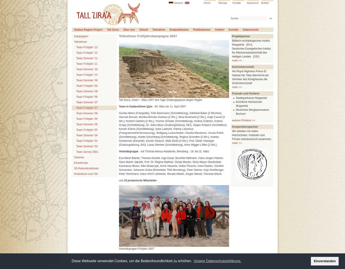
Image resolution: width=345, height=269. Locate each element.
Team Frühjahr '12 (86, 52)
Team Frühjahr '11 (86, 63)
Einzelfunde (81, 162)
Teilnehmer (80, 41)
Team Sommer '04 (87, 135)
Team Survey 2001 (87, 151)
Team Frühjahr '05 (86, 129)
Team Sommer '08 (87, 91)
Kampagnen (81, 36)
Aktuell (143, 29)
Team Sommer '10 (87, 69)
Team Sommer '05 (87, 124)
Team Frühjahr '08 (86, 96)
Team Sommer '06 (87, 113)
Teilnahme (158, 29)
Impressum (253, 3)
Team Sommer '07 (87, 102)
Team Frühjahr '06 (86, 118)
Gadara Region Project (88, 29)
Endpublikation (179, 29)
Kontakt (237, 3)
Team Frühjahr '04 (86, 140)
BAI (249, 44)
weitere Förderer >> (243, 120)
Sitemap (222, 3)
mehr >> (237, 60)
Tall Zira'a (113, 29)
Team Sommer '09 (87, 80)
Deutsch (178, 3)
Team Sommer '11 (87, 58)
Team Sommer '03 (87, 146)
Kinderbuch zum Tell (86, 173)
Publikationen (202, 29)
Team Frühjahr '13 (86, 47)
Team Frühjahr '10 (86, 74)
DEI (256, 56)
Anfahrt (265, 3)
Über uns (129, 29)
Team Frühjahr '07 (86, 107)
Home (207, 3)
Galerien (79, 157)
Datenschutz (251, 29)
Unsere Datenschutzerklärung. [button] (217, 261)
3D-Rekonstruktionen (86, 168)
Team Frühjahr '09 (86, 85)
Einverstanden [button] (325, 261)
